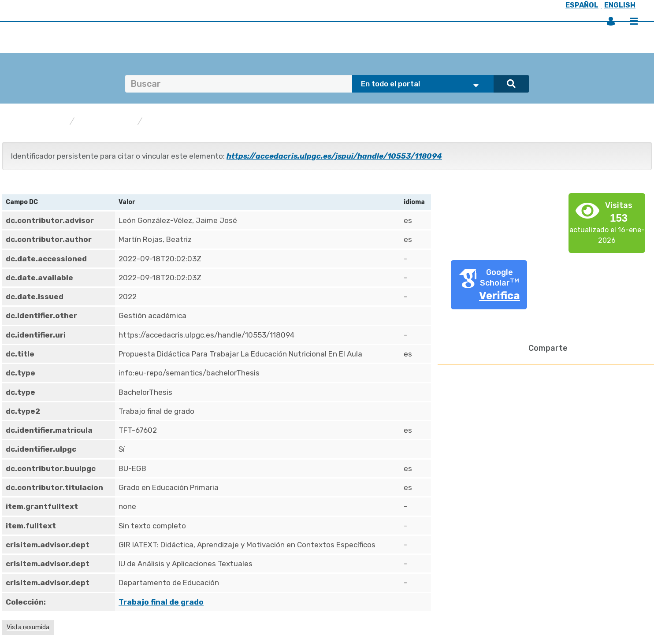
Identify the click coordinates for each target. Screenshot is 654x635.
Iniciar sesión (611, 21)
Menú (633, 21)
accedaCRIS (42, 121)
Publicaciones (106, 121)
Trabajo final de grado (190, 121)
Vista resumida (28, 627)
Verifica (499, 296)
